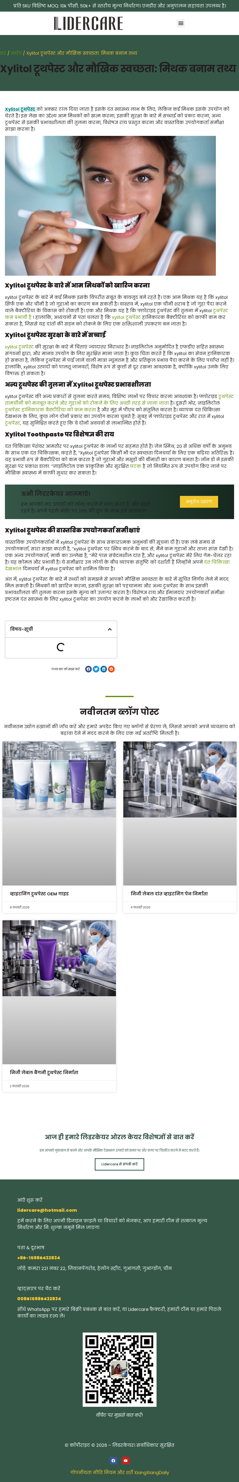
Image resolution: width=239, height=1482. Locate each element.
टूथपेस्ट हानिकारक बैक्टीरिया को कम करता (50, 410)
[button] (181, 23)
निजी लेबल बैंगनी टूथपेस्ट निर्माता (44, 1072)
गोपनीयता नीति (86, 1473)
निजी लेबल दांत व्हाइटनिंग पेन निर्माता (169, 894)
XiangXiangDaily (151, 1473)
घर (3, 53)
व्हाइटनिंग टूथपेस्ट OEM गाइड (39, 894)
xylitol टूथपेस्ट (126, 317)
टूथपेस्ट (12, 423)
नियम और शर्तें (118, 1473)
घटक (135, 466)
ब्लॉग (16, 53)
